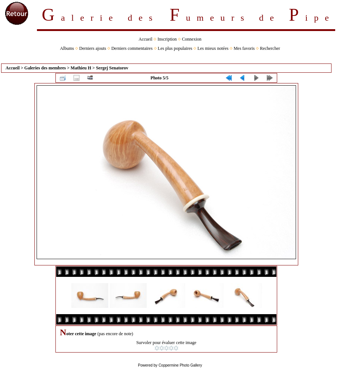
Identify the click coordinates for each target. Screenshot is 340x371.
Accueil (145, 39)
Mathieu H (81, 68)
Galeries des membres (45, 68)
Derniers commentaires (132, 48)
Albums (67, 48)
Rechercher (270, 48)
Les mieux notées (212, 48)
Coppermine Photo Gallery (180, 365)
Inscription (167, 39)
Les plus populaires (175, 48)
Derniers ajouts (92, 48)
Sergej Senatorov (112, 68)
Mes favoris (244, 48)
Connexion (191, 39)
